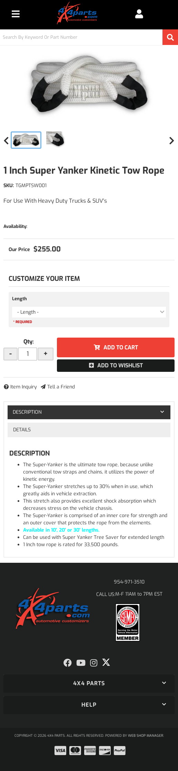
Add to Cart (120, 347)
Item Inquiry (23, 387)
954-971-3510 (129, 582)
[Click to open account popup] (139, 14)
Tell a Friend (61, 387)
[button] (89, 37)
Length (19, 299)
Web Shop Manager (145, 735)
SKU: (8, 185)
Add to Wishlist (120, 365)
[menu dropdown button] (15, 14)
